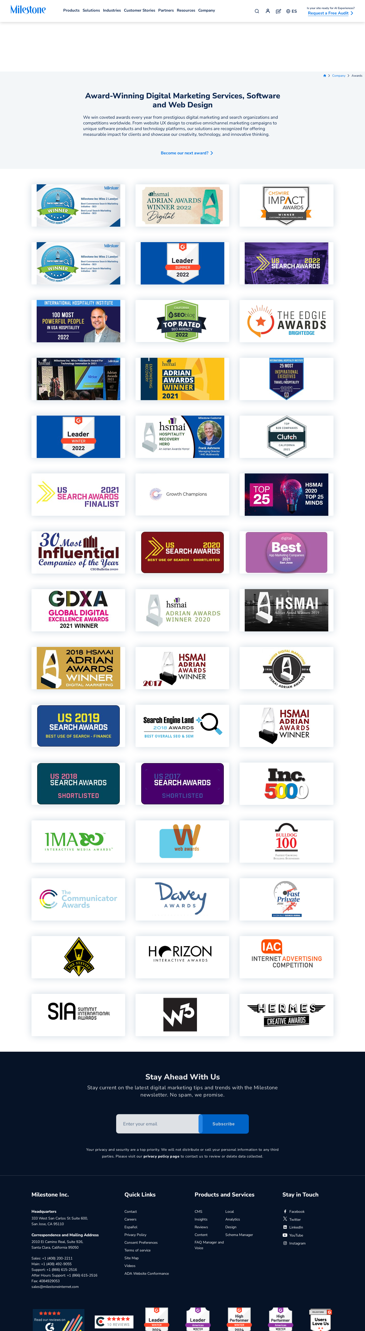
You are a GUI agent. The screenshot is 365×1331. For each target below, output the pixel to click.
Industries (112, 10)
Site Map (131, 1208)
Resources (186, 10)
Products (71, 10)
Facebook (293, 1162)
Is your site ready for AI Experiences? (331, 8)
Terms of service (137, 1200)
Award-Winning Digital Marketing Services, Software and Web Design (182, 51)
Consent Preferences (141, 1193)
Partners (166, 10)
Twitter (291, 1170)
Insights (201, 1169)
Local (229, 1162)
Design (230, 1177)
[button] (182, 102)
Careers (130, 1169)
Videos (130, 1216)
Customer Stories (139, 10)
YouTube (292, 1185)
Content (201, 1185)
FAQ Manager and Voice (209, 1195)
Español (130, 1177)
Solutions (91, 10)
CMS (198, 1162)
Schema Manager (239, 1185)
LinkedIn (292, 1177)
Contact (130, 1162)
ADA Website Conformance (146, 1224)
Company (206, 10)
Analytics (232, 1169)
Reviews (201, 1177)
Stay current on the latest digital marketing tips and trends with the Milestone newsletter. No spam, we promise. (182, 1043)
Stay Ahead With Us (182, 1029)
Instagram (294, 1193)
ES (291, 11)
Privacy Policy (135, 1185)
